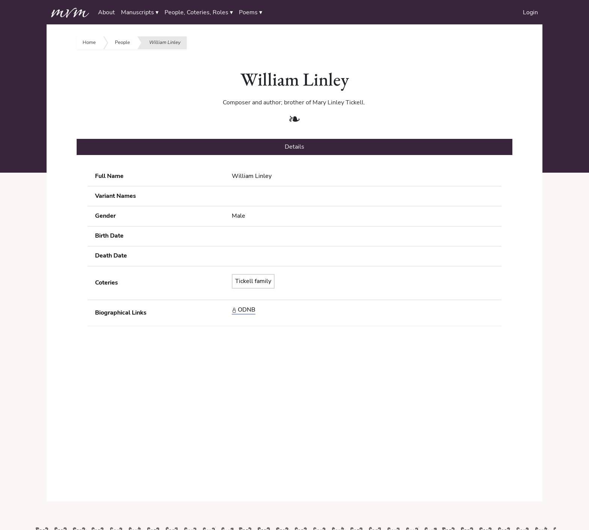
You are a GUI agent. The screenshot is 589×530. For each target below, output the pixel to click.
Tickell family (253, 281)
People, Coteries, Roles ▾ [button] (199, 12)
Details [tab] (294, 147)
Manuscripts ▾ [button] (140, 12)
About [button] (106, 12)
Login (530, 12)
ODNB (244, 310)
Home (89, 42)
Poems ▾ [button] (250, 12)
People (122, 42)
